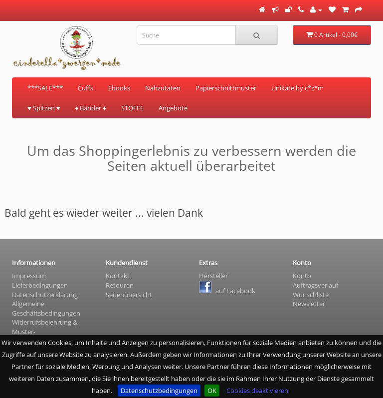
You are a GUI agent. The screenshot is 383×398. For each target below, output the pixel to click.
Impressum (29, 275)
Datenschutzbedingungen (159, 390)
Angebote (173, 107)
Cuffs (85, 87)
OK (211, 390)
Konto (302, 275)
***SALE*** (45, 87)
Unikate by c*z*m (297, 87)
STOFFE (132, 107)
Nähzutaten (163, 87)
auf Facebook (227, 290)
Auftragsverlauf (315, 285)
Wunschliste (311, 294)
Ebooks (119, 87)
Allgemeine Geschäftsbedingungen (46, 308)
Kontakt (118, 275)
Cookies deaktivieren (257, 390)
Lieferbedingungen (40, 285)
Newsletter (309, 303)
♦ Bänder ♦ (90, 107)
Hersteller (213, 275)
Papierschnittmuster (225, 87)
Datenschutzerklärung (45, 294)
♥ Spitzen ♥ (43, 107)
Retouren (120, 285)
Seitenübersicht (129, 294)
